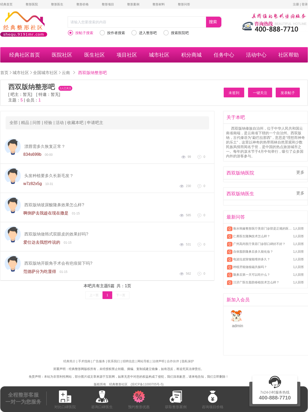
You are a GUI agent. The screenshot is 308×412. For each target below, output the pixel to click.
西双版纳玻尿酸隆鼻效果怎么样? (54, 205)
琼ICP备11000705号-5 (147, 384)
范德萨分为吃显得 (39, 271)
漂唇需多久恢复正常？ (44, 146)
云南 (66, 72)
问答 (37, 122)
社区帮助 (288, 55)
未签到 (234, 93)
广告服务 (99, 361)
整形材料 (158, 4)
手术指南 (84, 361)
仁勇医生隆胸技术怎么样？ (251, 236)
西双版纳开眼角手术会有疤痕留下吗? (58, 263)
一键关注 (260, 93)
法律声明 (158, 361)
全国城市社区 (45, 72)
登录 (305, 4)
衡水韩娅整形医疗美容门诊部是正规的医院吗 (262, 228)
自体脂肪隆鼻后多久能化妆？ (253, 251)
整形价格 (82, 4)
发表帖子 (288, 93)
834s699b (32, 154)
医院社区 (62, 55)
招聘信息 (128, 361)
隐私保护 (188, 361)
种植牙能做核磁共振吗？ (250, 267)
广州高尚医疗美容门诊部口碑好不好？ (259, 244)
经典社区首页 (24, 55)
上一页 (94, 295)
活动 (60, 122)
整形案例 (133, 4)
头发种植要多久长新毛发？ (49, 175)
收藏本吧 (75, 122)
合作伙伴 (173, 361)
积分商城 (191, 55)
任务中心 (224, 55)
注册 (296, 4)
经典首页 (6, 4)
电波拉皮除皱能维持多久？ (251, 259)
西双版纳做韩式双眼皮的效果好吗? (56, 234)
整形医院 (32, 4)
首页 (4, 72)
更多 (300, 172)
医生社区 (94, 55)
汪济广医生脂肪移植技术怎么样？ (256, 282)
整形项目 (108, 4)
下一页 (120, 295)
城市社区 (159, 55)
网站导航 (143, 361)
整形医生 (57, 4)
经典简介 (69, 361)
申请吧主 (95, 122)
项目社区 (127, 55)
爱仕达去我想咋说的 (41, 242)
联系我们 (114, 361)
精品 (25, 122)
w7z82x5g (32, 183)
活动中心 (256, 55)
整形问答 (184, 4)
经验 (48, 122)
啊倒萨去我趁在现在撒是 (45, 213)
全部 (13, 122)
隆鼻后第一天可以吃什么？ (251, 274)
